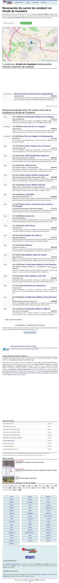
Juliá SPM (29, 194)
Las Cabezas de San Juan (28, 487)
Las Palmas (11, 521)
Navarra (48, 527)
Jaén (11, 518)
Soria (30, 535)
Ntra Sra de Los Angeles (35, 126)
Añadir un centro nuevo (51, 106)
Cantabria (48, 505)
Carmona (34, 485)
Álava (11, 496)
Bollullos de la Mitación (18, 485)
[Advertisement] (30, 80)
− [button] (4, 31)
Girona (48, 510)
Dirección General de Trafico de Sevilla (23, 346)
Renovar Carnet (19, 2)
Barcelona (30, 502)
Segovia (48, 532)
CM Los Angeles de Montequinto (38, 136)
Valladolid (11, 540)
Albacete (30, 496)
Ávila (48, 499)
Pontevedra (48, 529)
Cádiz (30, 505)
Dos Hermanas (6, 487)
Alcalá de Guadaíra (7, 485)
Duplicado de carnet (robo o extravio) (12, 437)
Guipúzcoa (48, 513)
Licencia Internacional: (9, 440)
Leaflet (43, 60)
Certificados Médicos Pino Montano (41, 264)
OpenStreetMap (49, 60)
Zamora (48, 540)
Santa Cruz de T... (30, 532)
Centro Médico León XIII (34, 276)
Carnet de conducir (19, 461)
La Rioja (48, 518)
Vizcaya (30, 540)
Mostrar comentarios (30, 332)
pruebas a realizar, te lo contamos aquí (22, 360)
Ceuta (30, 507)
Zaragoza (11, 543)
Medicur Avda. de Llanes (36, 255)
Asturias (30, 499)
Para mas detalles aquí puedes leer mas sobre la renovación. (31, 373)
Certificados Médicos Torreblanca (39, 117)
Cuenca (30, 510)
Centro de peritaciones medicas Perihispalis (32, 205)
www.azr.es (42, 580)
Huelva (11, 516)
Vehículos (17, 477)
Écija (13, 487)
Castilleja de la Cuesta (43, 485)
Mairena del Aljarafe (40, 487)
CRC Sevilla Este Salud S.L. (37, 156)
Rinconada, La (50, 487)
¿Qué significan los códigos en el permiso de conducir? (29, 462)
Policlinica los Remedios (35, 286)
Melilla (11, 527)
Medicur (28, 245)
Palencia (30, 529)
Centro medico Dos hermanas (37, 146)
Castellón (11, 507)
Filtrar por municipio (26, 23)
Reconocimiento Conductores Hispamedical (33, 94)
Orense (11, 529)
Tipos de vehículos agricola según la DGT (26, 478)
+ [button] (4, 29)
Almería (11, 499)
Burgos (48, 502)
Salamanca (11, 532)
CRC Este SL (31, 165)
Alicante (48, 496)
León (30, 521)
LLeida (48, 521)
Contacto (44, 2)
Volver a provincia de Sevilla (12, 319)
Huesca (30, 516)
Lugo (11, 524)
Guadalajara (30, 513)
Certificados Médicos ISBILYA (37, 309)
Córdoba (11, 510)
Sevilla (18, 490)
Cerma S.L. (30, 216)
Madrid (30, 524)
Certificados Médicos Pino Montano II (34, 298)
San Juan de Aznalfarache (9, 490)
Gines (18, 487)
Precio (49, 358)
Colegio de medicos (33, 235)
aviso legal (6, 576)
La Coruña (30, 518)
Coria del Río (53, 485)
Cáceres (11, 505)
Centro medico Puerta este (37, 175)
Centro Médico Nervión (35, 185)
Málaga (48, 524)
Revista (28, 2)
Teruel (11, 538)
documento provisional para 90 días (20, 369)
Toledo (30, 538)
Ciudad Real (48, 507)
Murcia (30, 527)
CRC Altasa (30, 226)
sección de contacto (40, 574)
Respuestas (35, 2)
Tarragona (48, 535)
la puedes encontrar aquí (24, 453)
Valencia (48, 538)
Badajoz (11, 502)
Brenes (28, 485)
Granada (11, 513)
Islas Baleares (48, 516)
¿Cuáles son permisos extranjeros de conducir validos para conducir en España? (36, 470)
